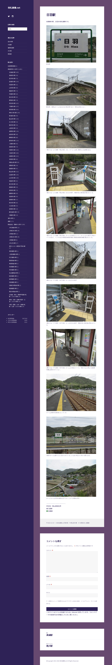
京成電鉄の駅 (13, 267)
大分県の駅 (12, 206)
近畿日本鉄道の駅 (14, 285)
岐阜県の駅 (12, 134)
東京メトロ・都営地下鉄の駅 (17, 246)
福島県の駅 (12, 91)
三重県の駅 (12, 144)
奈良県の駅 (12, 159)
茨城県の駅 (12, 94)
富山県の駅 (12, 119)
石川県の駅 (12, 122)
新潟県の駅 (12, 116)
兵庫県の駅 (12, 156)
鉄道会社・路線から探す (15, 224)
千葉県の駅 (12, 106)
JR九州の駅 (12, 243)
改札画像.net (14, 7)
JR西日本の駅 (13, 237)
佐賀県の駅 (12, 196)
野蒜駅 (10, 54)
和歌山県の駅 (13, 162)
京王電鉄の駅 (13, 257)
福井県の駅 (12, 125)
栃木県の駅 (12, 97)
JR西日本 (82, 523)
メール (49, 584)
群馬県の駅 (12, 100)
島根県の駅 (12, 168)
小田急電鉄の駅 (13, 254)
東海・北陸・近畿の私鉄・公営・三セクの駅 (17, 300)
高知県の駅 (12, 190)
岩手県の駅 (12, 78)
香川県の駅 (12, 184)
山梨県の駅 (12, 128)
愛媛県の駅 (12, 187)
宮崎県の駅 (12, 209)
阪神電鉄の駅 (13, 279)
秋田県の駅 (12, 85)
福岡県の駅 (12, 193)
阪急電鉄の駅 (13, 276)
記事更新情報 (11, 66)
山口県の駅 (12, 178)
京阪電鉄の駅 (13, 282)
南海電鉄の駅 (13, 288)
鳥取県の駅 (12, 165)
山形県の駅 (12, 88)
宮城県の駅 (12, 81)
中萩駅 (10, 45)
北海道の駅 (12, 72)
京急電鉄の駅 (13, 270)
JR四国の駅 (12, 240)
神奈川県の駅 (13, 113)
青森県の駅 (12, 75)
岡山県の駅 (12, 172)
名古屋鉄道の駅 (13, 273)
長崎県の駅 (12, 199)
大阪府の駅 (12, 153)
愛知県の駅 (12, 140)
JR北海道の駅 (13, 227)
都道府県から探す (13, 69)
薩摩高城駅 (11, 48)
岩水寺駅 (10, 41)
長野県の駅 (12, 131)
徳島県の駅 (12, 181)
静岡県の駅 (12, 137)
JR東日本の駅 (13, 231)
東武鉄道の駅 (13, 263)
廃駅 (9, 221)
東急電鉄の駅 (13, 251)
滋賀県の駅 (12, 147)
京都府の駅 (12, 150)
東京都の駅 (12, 109)
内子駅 (10, 51)
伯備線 (87, 523)
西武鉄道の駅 (13, 260)
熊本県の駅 (12, 203)
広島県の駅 (12, 175)
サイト (48, 592)
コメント (49, 550)
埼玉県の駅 (12, 103)
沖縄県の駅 (12, 215)
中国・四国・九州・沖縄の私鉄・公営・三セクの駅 (17, 305)
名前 (48, 576)
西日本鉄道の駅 (13, 291)
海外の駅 (10, 218)
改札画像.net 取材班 (62, 523)
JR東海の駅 (12, 234)
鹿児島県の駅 (13, 212)
